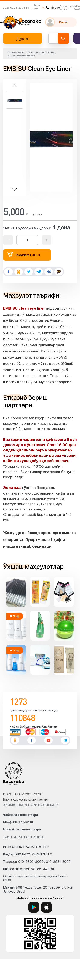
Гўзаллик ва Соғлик (41, 52)
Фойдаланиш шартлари (20, 815)
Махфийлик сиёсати (18, 822)
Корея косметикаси (21, 55)
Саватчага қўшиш (23, 254)
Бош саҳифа (16, 52)
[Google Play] (33, 907)
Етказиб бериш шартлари (22, 829)
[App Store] (46, 907)
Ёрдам (53, 7)
